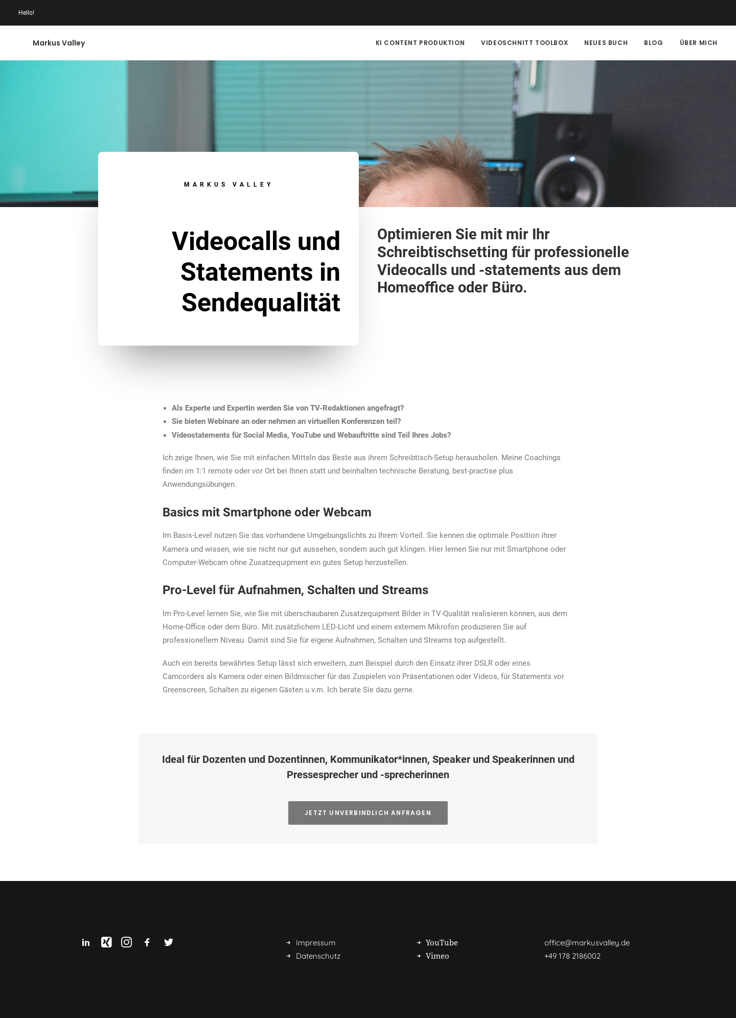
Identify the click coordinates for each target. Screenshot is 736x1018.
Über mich (699, 42)
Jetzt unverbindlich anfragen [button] (368, 812)
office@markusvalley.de (587, 942)
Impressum (316, 942)
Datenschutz (318, 956)
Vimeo (437, 956)
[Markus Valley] (44, 43)
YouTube (442, 942)
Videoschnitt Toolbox (524, 42)
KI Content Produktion (420, 42)
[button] (86, 944)
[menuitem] (424, 43)
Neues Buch (606, 42)
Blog (653, 42)
